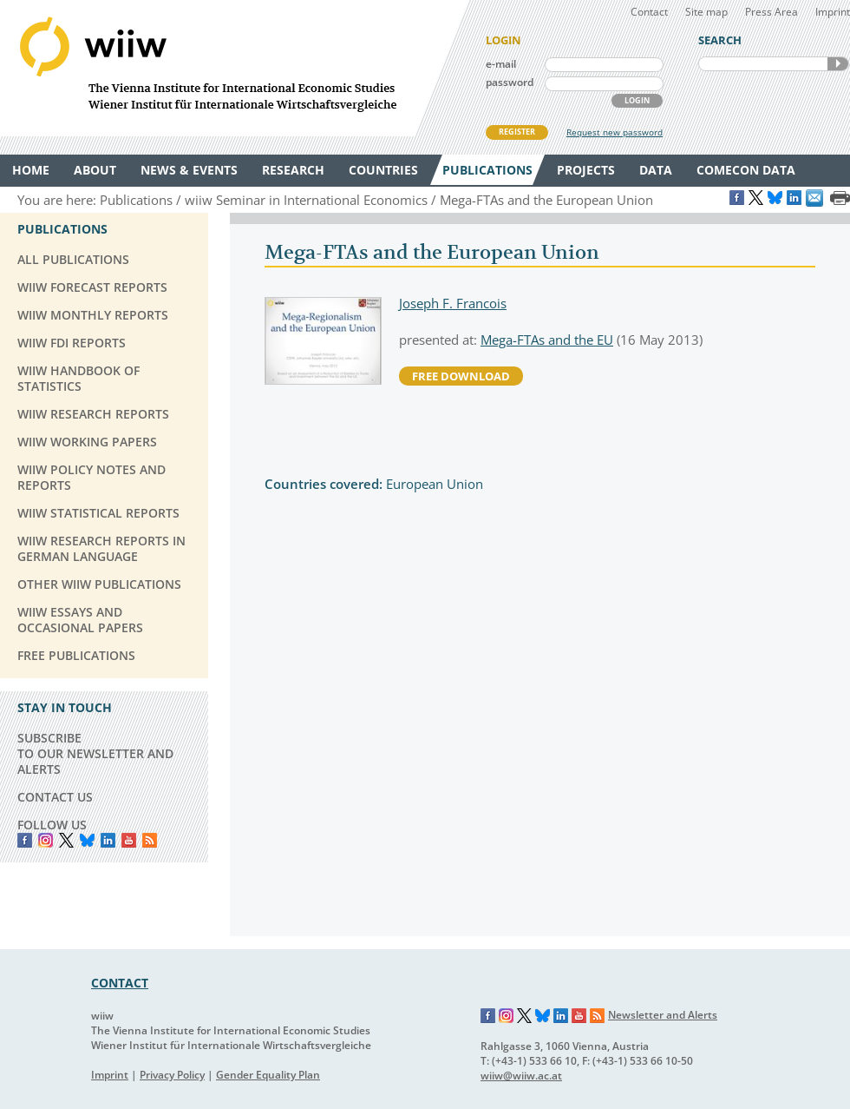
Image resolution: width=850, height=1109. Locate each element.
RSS (149, 840)
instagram (45, 840)
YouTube (128, 840)
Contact (649, 11)
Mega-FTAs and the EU (547, 339)
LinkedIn (108, 840)
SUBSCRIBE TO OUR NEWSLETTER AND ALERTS (95, 753)
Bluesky (87, 840)
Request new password (614, 132)
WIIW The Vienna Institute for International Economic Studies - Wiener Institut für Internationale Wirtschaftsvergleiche (234, 68)
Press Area (771, 11)
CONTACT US (55, 797)
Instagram (506, 1016)
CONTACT (119, 982)
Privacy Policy (172, 1074)
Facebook (24, 840)
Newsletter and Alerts (662, 1014)
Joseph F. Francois (453, 303)
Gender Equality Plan (268, 1074)
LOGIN (637, 100)
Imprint (832, 11)
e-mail (501, 63)
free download (461, 376)
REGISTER (517, 131)
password (509, 82)
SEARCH (837, 63)
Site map (706, 11)
